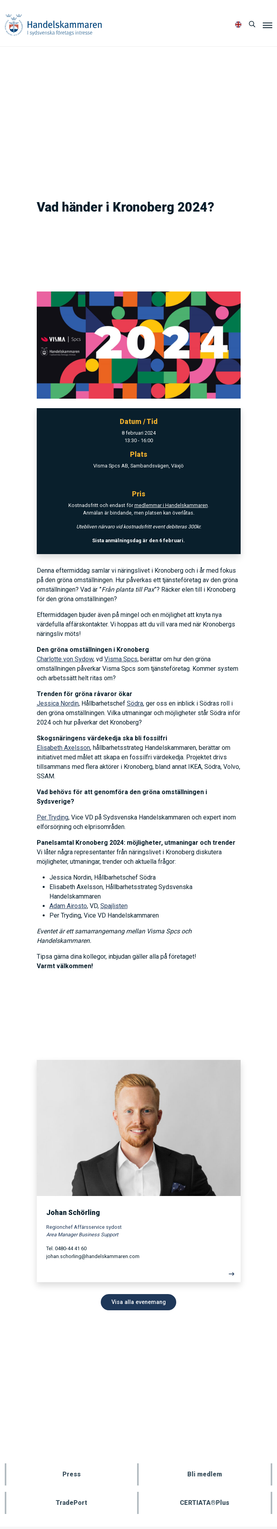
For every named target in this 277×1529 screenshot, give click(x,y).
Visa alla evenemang (138, 1302)
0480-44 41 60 (71, 1248)
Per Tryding (52, 817)
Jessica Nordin (58, 703)
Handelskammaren (53, 24)
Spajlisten (114, 906)
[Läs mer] (139, 1276)
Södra (135, 703)
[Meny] (267, 25)
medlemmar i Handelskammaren (171, 505)
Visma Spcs (121, 659)
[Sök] (252, 24)
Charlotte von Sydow (65, 659)
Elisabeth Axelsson (63, 747)
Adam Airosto (68, 906)
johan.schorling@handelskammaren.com (92, 1256)
